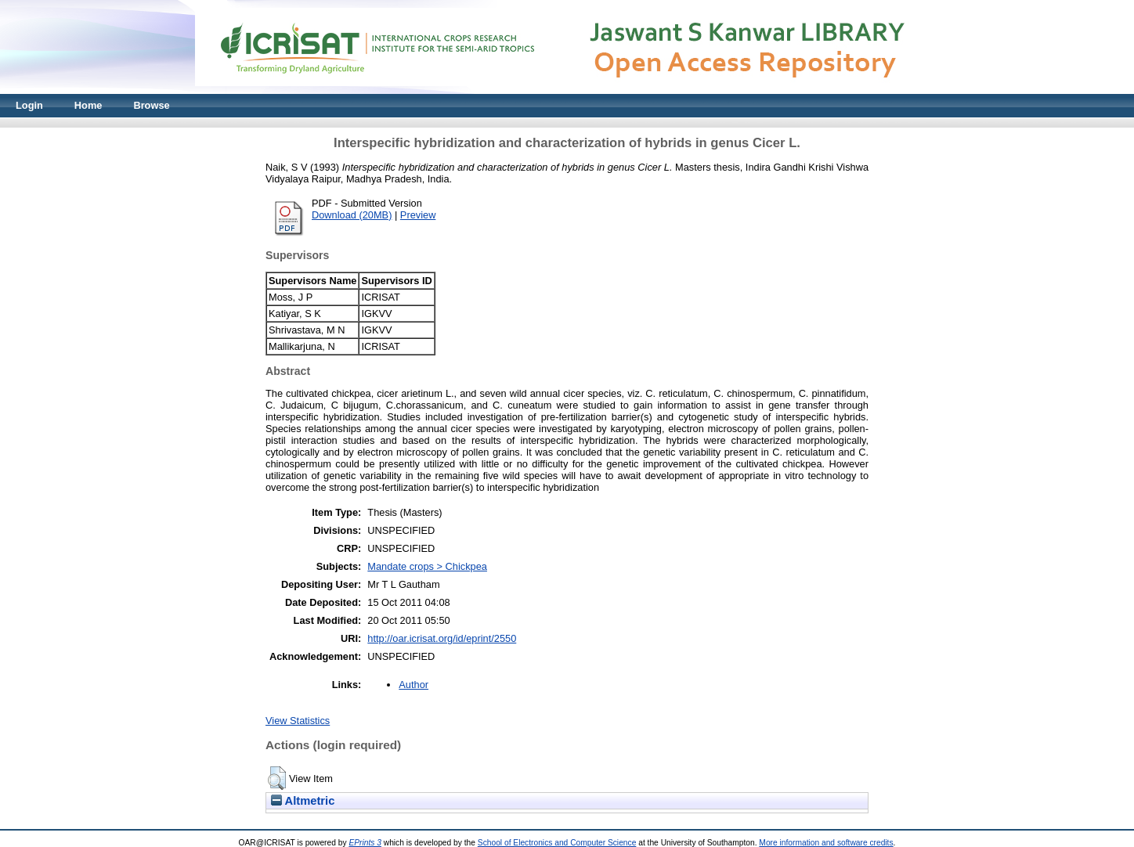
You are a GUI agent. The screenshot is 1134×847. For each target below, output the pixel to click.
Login (29, 105)
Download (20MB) (352, 215)
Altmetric (302, 801)
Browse (151, 105)
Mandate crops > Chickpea (427, 566)
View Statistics (297, 720)
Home (88, 105)
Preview (418, 215)
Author (413, 684)
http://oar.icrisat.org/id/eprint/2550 (441, 638)
